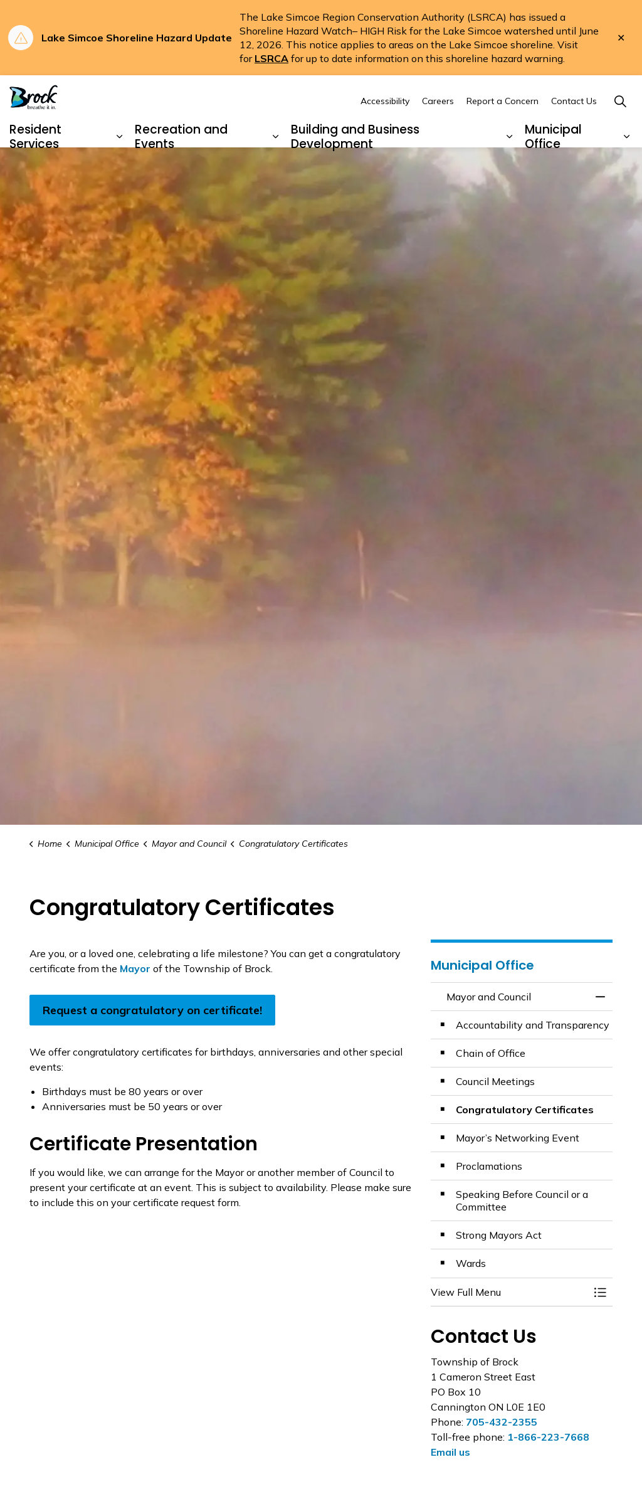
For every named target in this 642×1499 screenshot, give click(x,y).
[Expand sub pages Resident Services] (119, 165)
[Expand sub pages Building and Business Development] (509, 165)
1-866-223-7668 (548, 1437)
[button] (509, 1292)
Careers (438, 129)
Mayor (135, 968)
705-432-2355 (501, 1422)
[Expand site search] (620, 130)
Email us (450, 1452)
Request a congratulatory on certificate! (152, 1010)
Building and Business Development (355, 165)
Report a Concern (502, 129)
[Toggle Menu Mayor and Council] (600, 1292)
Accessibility (384, 129)
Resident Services (35, 165)
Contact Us (574, 129)
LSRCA (271, 58)
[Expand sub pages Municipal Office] (626, 165)
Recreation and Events (181, 165)
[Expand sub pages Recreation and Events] (276, 165)
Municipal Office (553, 165)
